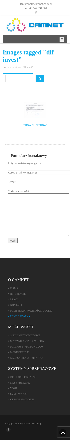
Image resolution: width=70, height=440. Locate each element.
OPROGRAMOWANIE (22, 399)
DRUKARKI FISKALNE (23, 377)
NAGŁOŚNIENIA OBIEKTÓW (26, 358)
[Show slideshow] (35, 125)
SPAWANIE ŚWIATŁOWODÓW (27, 341)
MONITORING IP (19, 352)
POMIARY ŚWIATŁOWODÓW (26, 346)
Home (5, 67)
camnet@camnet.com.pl (36, 4)
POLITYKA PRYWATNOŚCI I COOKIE (31, 310)
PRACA (14, 299)
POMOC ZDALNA (20, 316)
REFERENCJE (18, 294)
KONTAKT (16, 305)
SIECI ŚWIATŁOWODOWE (25, 335)
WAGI (13, 388)
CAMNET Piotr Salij (31, 423)
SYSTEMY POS (18, 394)
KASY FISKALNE (20, 382)
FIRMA (14, 288)
